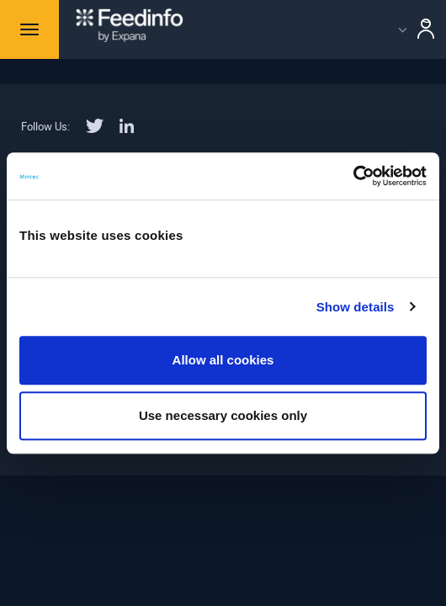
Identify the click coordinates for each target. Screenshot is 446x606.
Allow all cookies (223, 360)
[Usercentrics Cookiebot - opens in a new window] (353, 176)
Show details (355, 307)
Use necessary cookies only (223, 415)
